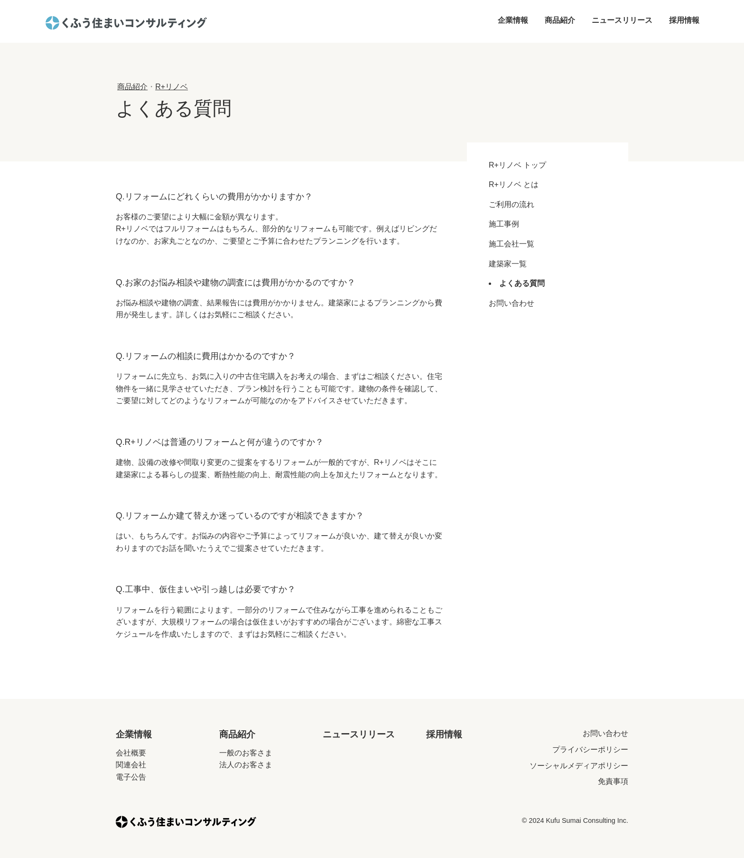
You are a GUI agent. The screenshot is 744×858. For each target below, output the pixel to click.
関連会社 (131, 765)
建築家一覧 (508, 264)
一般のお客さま (245, 753)
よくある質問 (522, 283)
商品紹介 (560, 20)
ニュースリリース (622, 20)
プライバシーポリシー (590, 749)
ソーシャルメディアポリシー (579, 766)
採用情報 (684, 20)
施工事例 (504, 224)
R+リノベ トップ (517, 165)
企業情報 (513, 20)
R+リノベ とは (514, 184)
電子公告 (131, 777)
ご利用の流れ (511, 204)
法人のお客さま (245, 765)
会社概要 (131, 753)
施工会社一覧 (511, 244)
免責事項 (613, 781)
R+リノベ (171, 87)
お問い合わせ (511, 303)
